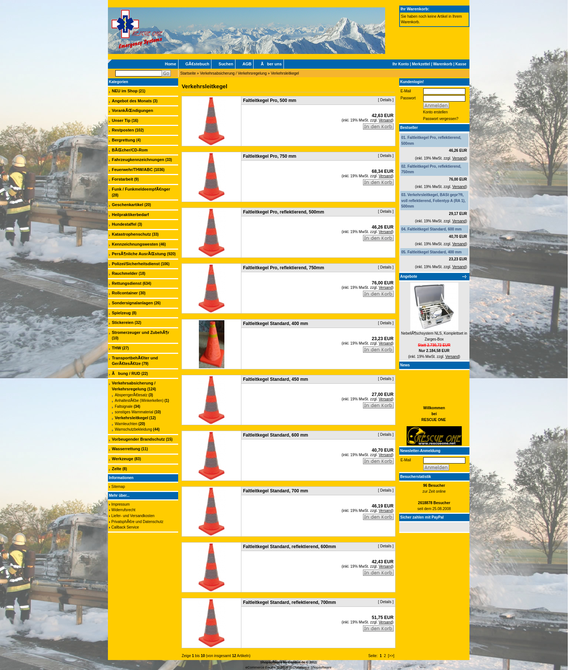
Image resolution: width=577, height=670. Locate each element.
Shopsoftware (271, 662)
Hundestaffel (124, 224)
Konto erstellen (435, 112)
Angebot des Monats (132, 101)
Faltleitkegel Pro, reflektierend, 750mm (283, 267)
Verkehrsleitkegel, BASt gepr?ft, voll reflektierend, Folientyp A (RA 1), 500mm (433, 200)
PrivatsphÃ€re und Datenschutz (137, 522)
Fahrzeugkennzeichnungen (138, 159)
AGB (246, 64)
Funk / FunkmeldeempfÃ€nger (141, 189)
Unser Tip (121, 120)
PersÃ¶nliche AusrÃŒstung (139, 254)
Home (170, 64)
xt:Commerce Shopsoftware (310, 667)
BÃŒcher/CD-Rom (130, 150)
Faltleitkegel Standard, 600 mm (434, 229)
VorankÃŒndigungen (132, 110)
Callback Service (125, 527)
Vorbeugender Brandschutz (138, 439)
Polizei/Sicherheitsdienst (136, 263)
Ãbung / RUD (126, 373)
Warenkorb (442, 64)
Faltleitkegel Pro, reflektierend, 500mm (283, 212)
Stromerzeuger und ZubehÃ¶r (140, 332)
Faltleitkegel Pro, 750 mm (269, 156)
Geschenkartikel (127, 204)
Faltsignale (124, 406)
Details (385, 100)
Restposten (123, 130)
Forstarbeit (122, 179)
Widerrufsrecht (123, 510)
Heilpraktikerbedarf (130, 214)
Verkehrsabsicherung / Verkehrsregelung (233, 73)
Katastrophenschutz (131, 234)
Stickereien (123, 322)
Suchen (225, 64)
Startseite (188, 73)
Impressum (120, 504)
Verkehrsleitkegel (285, 73)
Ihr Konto (401, 64)
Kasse (460, 64)
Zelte (117, 468)
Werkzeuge (122, 459)
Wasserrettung (126, 449)
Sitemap (118, 487)
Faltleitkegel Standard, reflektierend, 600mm (289, 546)
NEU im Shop (125, 91)
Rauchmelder (125, 273)
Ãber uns (271, 64)
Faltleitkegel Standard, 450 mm (275, 379)
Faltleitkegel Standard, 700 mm (275, 490)
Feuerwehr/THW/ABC (132, 169)
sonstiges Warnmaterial (134, 412)
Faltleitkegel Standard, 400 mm (434, 252)
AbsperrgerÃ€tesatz (131, 395)
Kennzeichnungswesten (135, 244)
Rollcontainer (125, 293)
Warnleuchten (126, 424)
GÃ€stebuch (198, 64)
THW (116, 348)
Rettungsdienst (127, 283)
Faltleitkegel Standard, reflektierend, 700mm (289, 602)
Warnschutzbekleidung (133, 429)
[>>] (391, 656)
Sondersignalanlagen (132, 303)
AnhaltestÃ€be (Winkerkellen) (139, 401)
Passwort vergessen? (441, 119)
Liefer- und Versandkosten (133, 516)
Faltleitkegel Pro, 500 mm (269, 100)
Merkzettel (421, 64)
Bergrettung (123, 140)
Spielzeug (121, 313)
